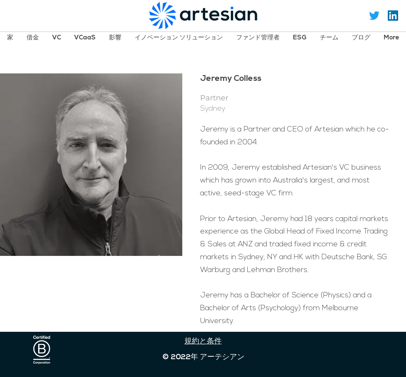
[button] (33, 37)
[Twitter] (374, 15)
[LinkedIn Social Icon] (393, 15)
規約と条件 (203, 341)
